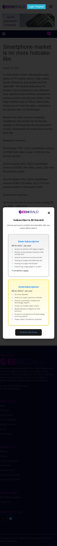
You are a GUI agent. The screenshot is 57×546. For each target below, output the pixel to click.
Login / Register (36, 6)
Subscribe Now (28, 332)
